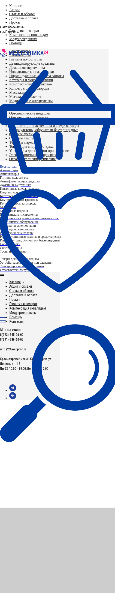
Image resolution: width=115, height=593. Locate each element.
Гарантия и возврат (23, 304)
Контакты (16, 321)
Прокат (14, 299)
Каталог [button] (15, 282)
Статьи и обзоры (21, 291)
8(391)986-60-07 (9, 31)
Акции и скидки (20, 286)
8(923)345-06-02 (9, 27)
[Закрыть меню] (2, 275)
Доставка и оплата (23, 295)
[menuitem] (24, 31)
